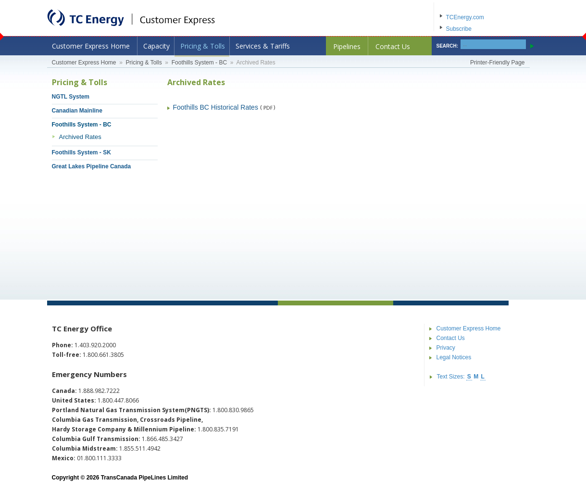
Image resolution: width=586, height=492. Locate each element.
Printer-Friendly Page (497, 62)
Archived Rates (80, 136)
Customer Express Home (91, 45)
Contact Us (392, 46)
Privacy (445, 347)
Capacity (156, 45)
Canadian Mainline (77, 110)
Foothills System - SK (81, 152)
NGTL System (70, 96)
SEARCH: (447, 46)
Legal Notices (454, 357)
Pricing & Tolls (202, 45)
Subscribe (459, 28)
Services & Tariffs (263, 45)
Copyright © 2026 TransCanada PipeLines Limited (120, 477)
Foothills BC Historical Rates (215, 107)
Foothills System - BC (199, 62)
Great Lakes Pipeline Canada (91, 166)
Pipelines (347, 46)
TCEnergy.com (465, 17)
